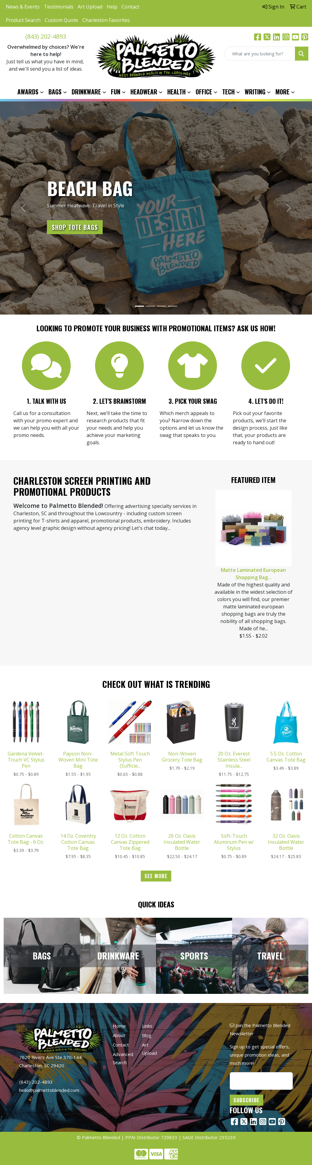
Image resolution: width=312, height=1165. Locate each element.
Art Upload (90, 6)
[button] (23, 208)
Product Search (23, 20)
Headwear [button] (143, 91)
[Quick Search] (259, 54)
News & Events (23, 6)
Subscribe (246, 1100)
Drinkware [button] (86, 91)
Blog (146, 1035)
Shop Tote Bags (75, 227)
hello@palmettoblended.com (49, 1090)
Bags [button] (55, 91)
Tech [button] (228, 91)
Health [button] (176, 91)
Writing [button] (255, 91)
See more (156, 876)
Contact (130, 6)
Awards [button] (27, 91)
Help (112, 6)
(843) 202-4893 (45, 36)
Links (147, 1026)
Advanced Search (123, 1058)
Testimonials (58, 6)
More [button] (282, 91)
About (119, 1035)
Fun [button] (115, 91)
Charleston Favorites (106, 20)
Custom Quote (61, 20)
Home (119, 1026)
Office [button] (204, 91)
